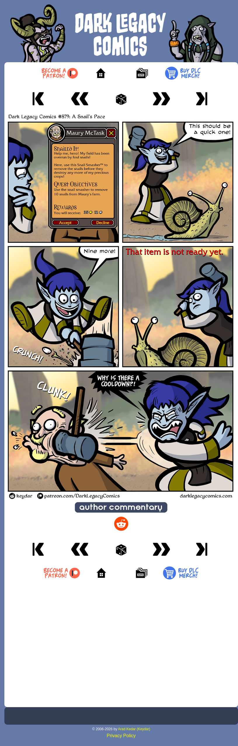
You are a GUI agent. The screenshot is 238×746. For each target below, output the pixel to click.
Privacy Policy (121, 735)
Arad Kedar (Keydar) (134, 729)
